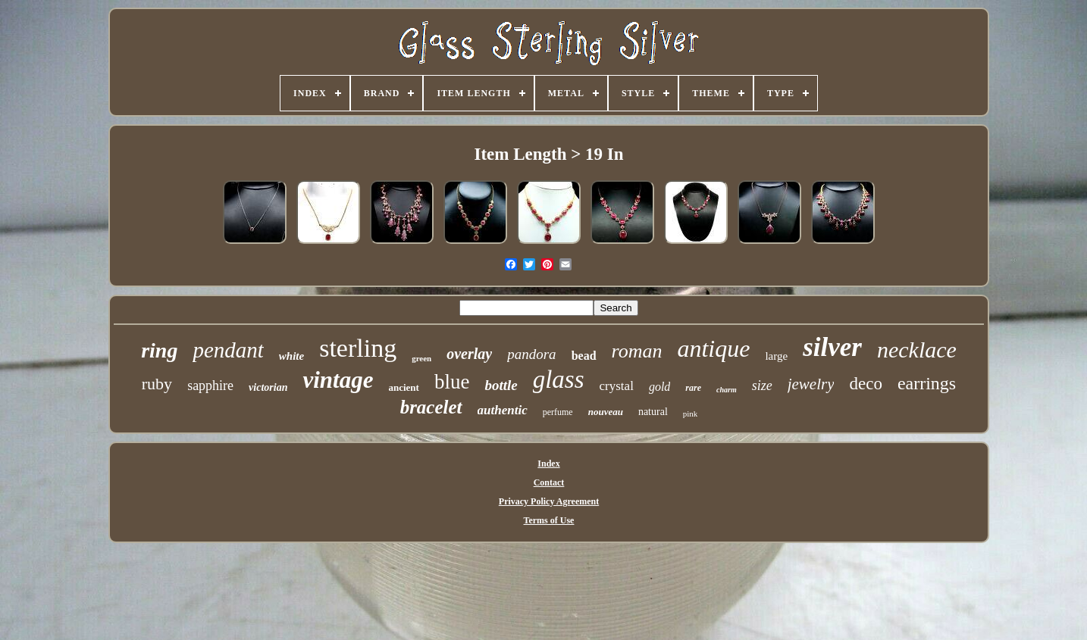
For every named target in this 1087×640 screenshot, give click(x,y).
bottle (500, 385)
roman (637, 351)
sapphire (210, 385)
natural (653, 411)
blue (452, 381)
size (762, 385)
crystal (617, 386)
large (776, 356)
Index (548, 463)
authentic (503, 410)
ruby (157, 383)
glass (558, 379)
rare (693, 387)
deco (865, 383)
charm (726, 390)
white (291, 356)
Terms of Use (549, 520)
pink (690, 413)
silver (832, 347)
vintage (337, 380)
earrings (926, 383)
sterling (357, 348)
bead (584, 355)
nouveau (605, 411)
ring (159, 350)
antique (713, 348)
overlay (469, 353)
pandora (531, 354)
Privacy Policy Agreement (549, 501)
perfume (558, 412)
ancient (403, 387)
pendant (228, 350)
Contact (549, 482)
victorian (268, 387)
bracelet (431, 407)
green (421, 358)
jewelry (811, 384)
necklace (917, 349)
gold (659, 386)
